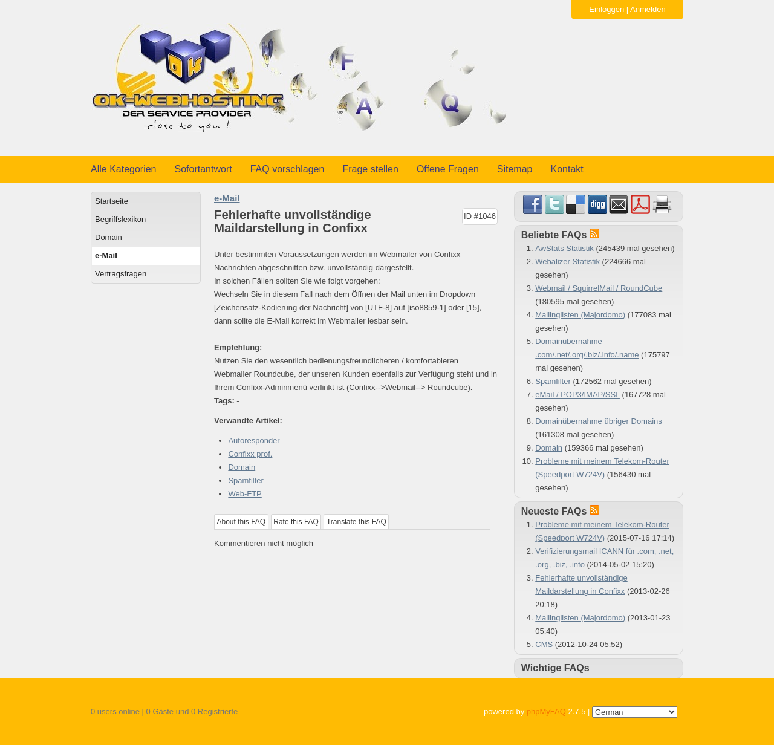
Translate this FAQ (356, 522)
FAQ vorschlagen (287, 169)
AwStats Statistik (564, 248)
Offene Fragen (448, 169)
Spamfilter (246, 480)
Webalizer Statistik (567, 261)
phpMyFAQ (546, 711)
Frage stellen (370, 169)
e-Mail (106, 255)
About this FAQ (241, 522)
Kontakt (567, 169)
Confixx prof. (250, 453)
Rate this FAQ (296, 522)
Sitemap (515, 169)
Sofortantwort (203, 169)
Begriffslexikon (120, 219)
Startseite (111, 201)
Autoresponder (253, 440)
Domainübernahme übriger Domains (598, 421)
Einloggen (606, 9)
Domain (108, 237)
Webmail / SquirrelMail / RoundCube (598, 288)
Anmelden (648, 9)
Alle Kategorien (124, 169)
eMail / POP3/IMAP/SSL (577, 394)
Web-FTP (244, 493)
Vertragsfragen (120, 273)
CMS (544, 644)
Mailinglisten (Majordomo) (580, 314)
